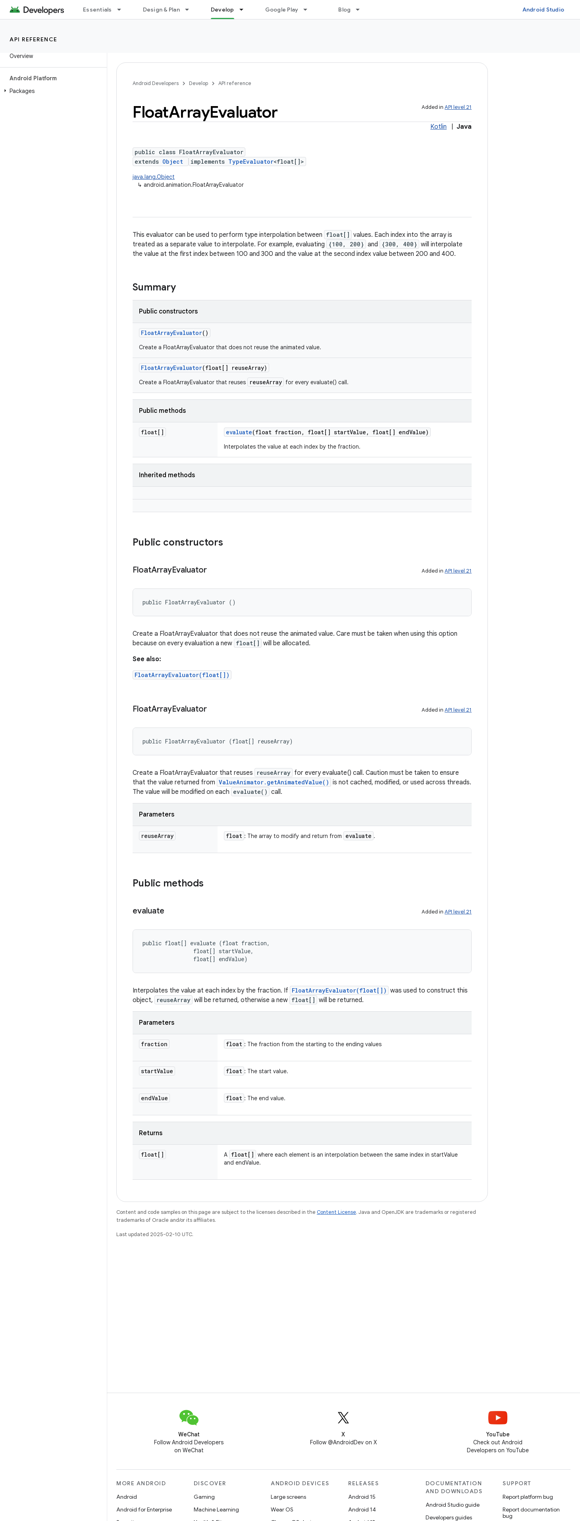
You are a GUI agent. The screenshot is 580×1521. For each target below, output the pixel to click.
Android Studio (543, 9)
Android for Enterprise (144, 1509)
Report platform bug (528, 1496)
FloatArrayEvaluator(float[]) (182, 675)
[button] (52, 91)
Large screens (288, 1496)
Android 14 (362, 1509)
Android (126, 1496)
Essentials (97, 9)
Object (172, 161)
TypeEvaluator (251, 161)
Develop (198, 83)
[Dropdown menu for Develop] (245, 9)
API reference (34, 39)
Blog (344, 9)
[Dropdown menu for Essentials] (122, 9)
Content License (336, 1212)
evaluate (239, 432)
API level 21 (458, 107)
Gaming (204, 1496)
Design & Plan (161, 9)
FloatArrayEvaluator (171, 333)
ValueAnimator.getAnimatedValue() (274, 782)
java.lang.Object (154, 176)
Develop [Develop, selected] (222, 9)
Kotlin (438, 127)
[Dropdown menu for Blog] (361, 9)
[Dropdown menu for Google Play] (309, 9)
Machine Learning (216, 1509)
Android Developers (156, 83)
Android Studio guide (453, 1504)
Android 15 (362, 1496)
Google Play (282, 9)
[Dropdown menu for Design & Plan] (190, 9)
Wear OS (282, 1509)
